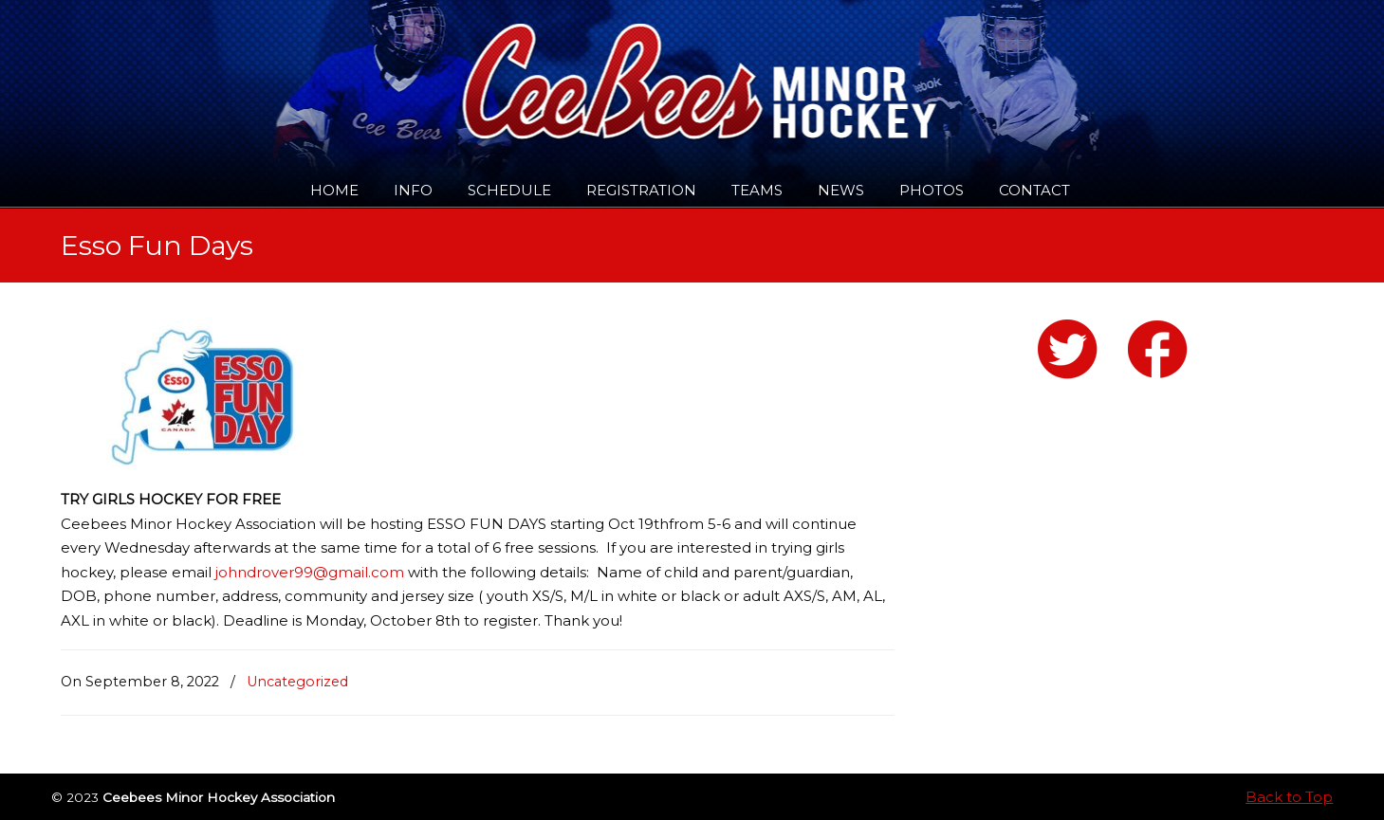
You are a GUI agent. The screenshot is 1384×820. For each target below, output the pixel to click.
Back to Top (1289, 797)
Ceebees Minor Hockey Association (255, 68)
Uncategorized (297, 681)
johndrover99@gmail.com (309, 572)
